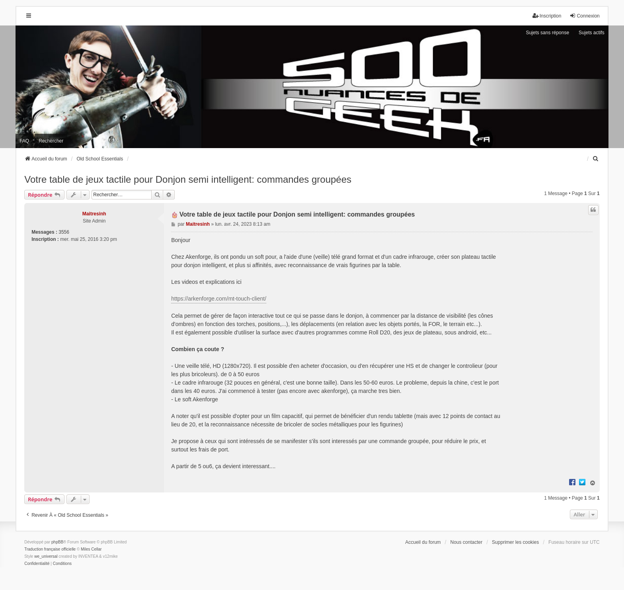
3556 (63, 232)
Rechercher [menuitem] (51, 141)
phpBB (57, 542)
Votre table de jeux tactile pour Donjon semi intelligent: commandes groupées (187, 179)
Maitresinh (94, 214)
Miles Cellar (91, 549)
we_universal (45, 556)
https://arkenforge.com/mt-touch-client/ (218, 298)
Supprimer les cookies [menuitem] (515, 542)
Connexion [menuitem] (584, 16)
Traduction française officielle (50, 549)
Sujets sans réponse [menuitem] (547, 32)
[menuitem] (596, 158)
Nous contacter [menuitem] (466, 542)
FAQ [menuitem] (24, 141)
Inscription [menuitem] (547, 16)
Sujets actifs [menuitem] (591, 32)
